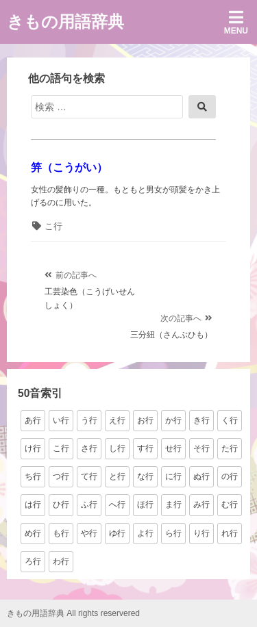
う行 (89, 420)
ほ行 (145, 504)
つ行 (61, 476)
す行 (145, 448)
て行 (89, 476)
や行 (89, 533)
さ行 (89, 448)
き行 (201, 420)
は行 (33, 504)
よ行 (145, 533)
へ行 (117, 504)
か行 (173, 420)
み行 (201, 504)
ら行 (173, 533)
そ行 (201, 448)
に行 (173, 476)
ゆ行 (117, 533)
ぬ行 (201, 476)
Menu (236, 22)
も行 (61, 533)
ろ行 (33, 561)
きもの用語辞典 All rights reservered (73, 613)
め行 (33, 533)
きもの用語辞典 (65, 21)
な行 (145, 476)
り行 (201, 533)
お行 (145, 420)
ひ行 (61, 504)
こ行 (53, 226)
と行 (117, 476)
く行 (229, 420)
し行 (117, 448)
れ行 (229, 533)
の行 (229, 476)
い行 (61, 420)
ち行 (33, 476)
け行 (33, 448)
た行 (229, 448)
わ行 (61, 561)
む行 (229, 504)
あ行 (33, 420)
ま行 (173, 504)
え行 (117, 420)
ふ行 (89, 504)
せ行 (173, 448)
